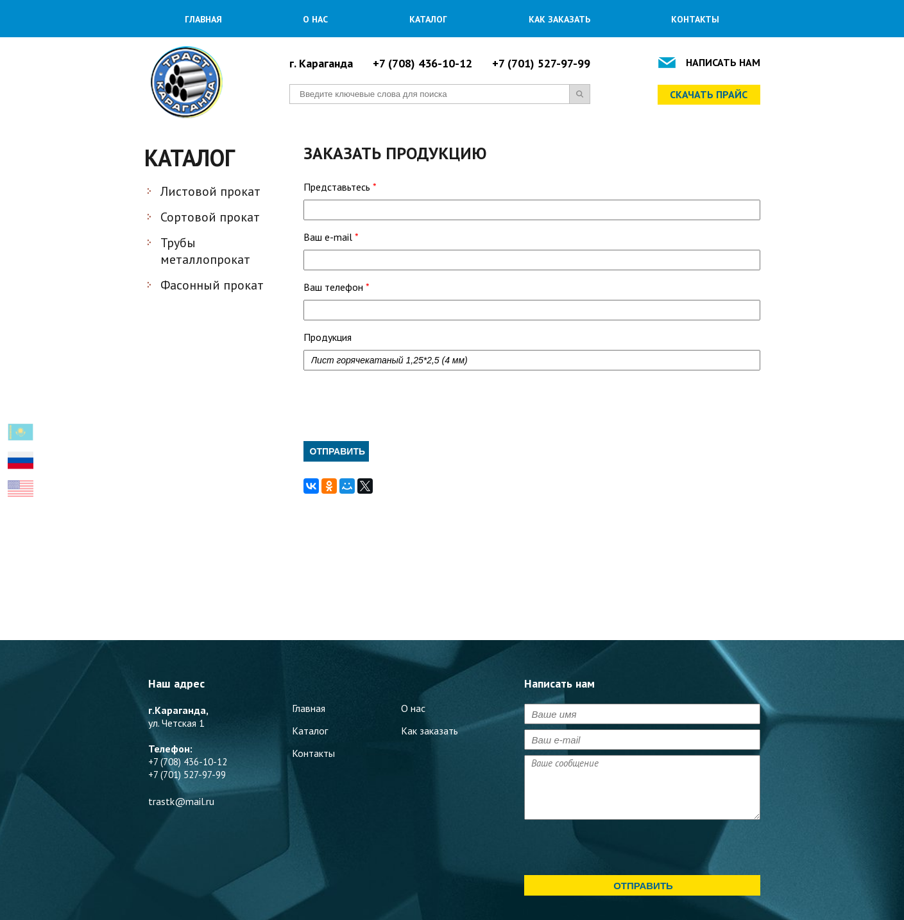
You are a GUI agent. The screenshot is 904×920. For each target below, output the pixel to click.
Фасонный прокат (212, 285)
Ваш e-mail (331, 236)
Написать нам (723, 62)
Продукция (327, 337)
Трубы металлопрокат (205, 251)
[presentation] (401, 406)
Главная (203, 19)
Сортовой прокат (210, 217)
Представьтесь (340, 186)
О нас (315, 19)
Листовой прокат (210, 191)
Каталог (428, 19)
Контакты (695, 19)
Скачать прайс (708, 94)
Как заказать (559, 19)
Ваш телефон (336, 287)
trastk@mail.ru (181, 801)
